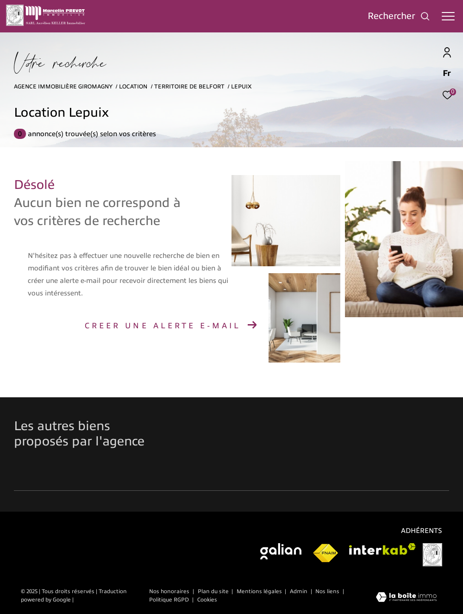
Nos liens (328, 591)
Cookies (207, 600)
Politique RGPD (169, 599)
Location (133, 86)
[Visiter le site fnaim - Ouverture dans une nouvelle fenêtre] (325, 553)
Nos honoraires (169, 591)
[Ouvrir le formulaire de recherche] (399, 16)
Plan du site (214, 591)
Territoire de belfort (189, 86)
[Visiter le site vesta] (432, 554)
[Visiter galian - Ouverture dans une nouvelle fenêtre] (280, 551)
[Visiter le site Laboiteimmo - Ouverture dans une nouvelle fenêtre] (406, 598)
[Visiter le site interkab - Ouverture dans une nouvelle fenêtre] (382, 549)
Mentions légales (260, 591)
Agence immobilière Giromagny (63, 86)
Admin (299, 591)
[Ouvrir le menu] (448, 16)
